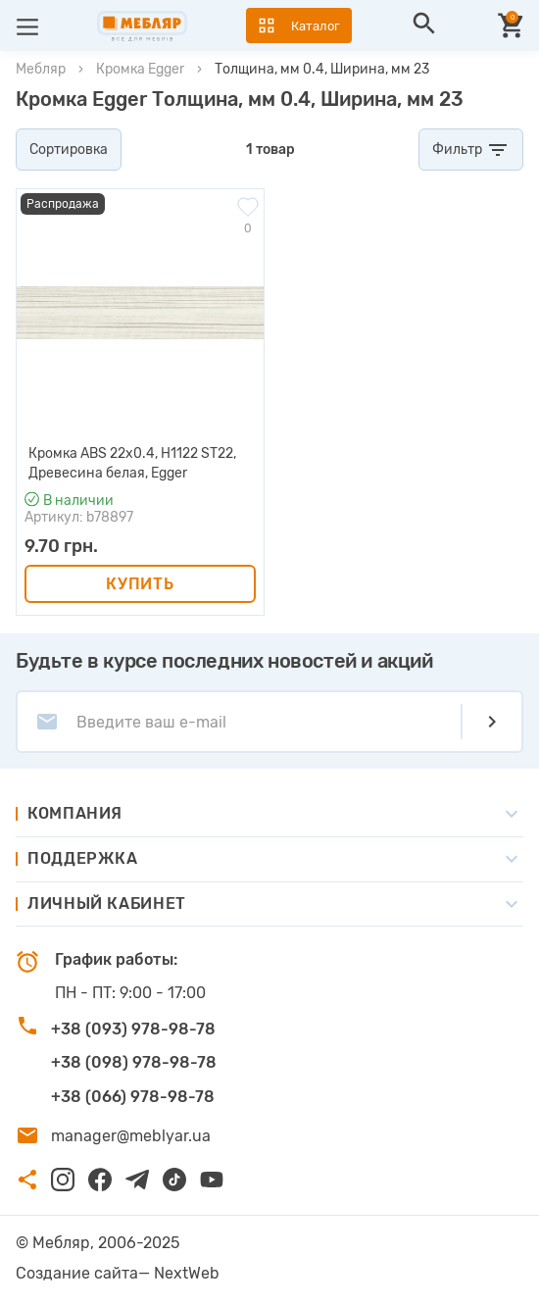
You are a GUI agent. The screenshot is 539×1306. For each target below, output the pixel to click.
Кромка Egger (140, 69)
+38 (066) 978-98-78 (133, 1096)
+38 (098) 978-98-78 (134, 1062)
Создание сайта (77, 1273)
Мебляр (41, 69)
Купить (139, 584)
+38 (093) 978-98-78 (133, 1029)
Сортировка (68, 149)
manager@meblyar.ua (131, 1136)
